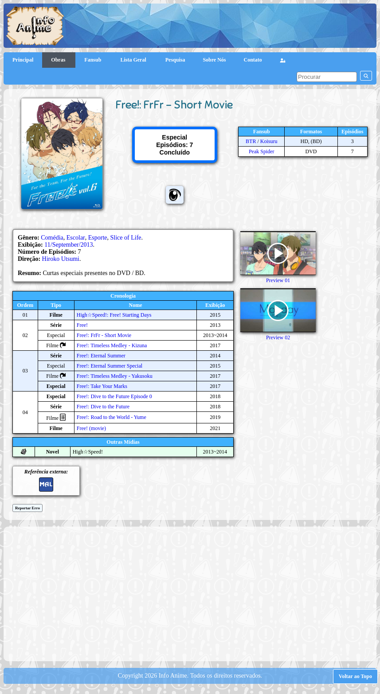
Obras (59, 60)
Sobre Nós (214, 60)
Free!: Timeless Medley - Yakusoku (115, 376)
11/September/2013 (68, 244)
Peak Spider (261, 151)
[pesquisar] (327, 77)
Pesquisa (175, 60)
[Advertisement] (194, 593)
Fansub (93, 60)
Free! (82, 325)
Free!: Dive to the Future (103, 406)
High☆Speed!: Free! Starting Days (114, 315)
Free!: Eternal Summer (101, 356)
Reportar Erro (27, 508)
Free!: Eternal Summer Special (109, 366)
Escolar (76, 237)
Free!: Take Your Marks (102, 386)
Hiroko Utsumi (60, 259)
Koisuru (269, 141)
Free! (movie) (91, 428)
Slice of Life (125, 237)
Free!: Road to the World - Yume (111, 417)
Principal (22, 60)
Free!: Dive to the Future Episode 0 (114, 396)
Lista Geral (133, 60)
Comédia (52, 237)
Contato (253, 60)
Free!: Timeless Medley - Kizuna (112, 345)
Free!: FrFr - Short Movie (104, 335)
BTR (251, 141)
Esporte (97, 237)
